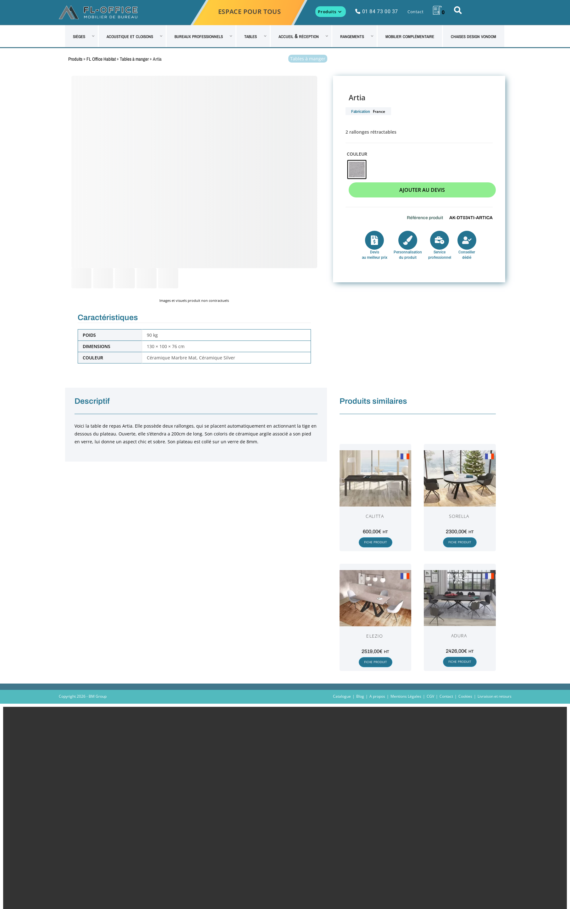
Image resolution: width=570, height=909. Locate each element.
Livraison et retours (495, 696)
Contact (446, 696)
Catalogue (342, 696)
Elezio (374, 636)
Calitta (375, 516)
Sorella (459, 516)
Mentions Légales (405, 696)
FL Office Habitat (101, 59)
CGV (430, 696)
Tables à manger (134, 59)
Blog (360, 696)
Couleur (357, 154)
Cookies (465, 696)
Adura (459, 636)
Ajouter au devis (422, 189)
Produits (75, 59)
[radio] (356, 169)
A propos (377, 696)
